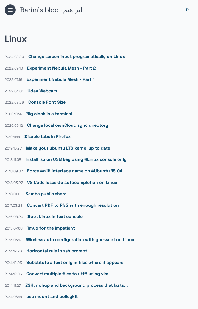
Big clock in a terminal (49, 114)
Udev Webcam (42, 91)
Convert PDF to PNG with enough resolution (73, 205)
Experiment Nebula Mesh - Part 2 (61, 68)
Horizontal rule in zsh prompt (56, 251)
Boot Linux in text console (55, 216)
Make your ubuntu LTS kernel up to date (68, 148)
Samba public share (46, 194)
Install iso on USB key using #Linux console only (76, 159)
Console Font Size (47, 102)
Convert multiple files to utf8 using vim (67, 274)
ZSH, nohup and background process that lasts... (76, 285)
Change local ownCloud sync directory (67, 125)
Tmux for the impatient (51, 228)
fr (187, 9)
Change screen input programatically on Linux (76, 56)
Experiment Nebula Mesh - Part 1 (60, 79)
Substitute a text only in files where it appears (74, 262)
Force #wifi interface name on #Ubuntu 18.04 (74, 171)
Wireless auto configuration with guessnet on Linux (80, 239)
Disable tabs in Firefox (47, 136)
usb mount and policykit (52, 296)
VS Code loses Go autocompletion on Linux (72, 182)
